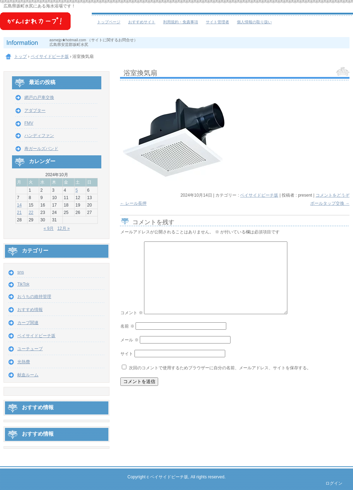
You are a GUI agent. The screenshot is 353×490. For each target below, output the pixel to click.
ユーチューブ (30, 348)
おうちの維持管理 (34, 296)
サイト (126, 353)
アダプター (35, 110)
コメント (131, 312)
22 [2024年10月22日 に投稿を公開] (31, 212)
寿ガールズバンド (41, 148)
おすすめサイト (141, 22)
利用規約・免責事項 (180, 22)
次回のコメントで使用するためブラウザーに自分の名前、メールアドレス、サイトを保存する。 (220, 367)
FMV (28, 123)
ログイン (333, 483)
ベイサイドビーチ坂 (46, 24)
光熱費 (23, 361)
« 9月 (48, 228)
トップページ (108, 22)
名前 (127, 326)
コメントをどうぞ (332, 195)
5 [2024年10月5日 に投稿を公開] (77, 190)
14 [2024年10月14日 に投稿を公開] (19, 205)
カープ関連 (27, 322)
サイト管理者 (217, 22)
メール (129, 339)
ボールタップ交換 (329, 203)
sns (20, 272)
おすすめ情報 (30, 309)
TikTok (23, 284)
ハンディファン (39, 135)
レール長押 (133, 203)
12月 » (63, 228)
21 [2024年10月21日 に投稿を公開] (19, 212)
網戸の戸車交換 (39, 97)
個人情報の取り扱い (254, 22)
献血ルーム (27, 374)
